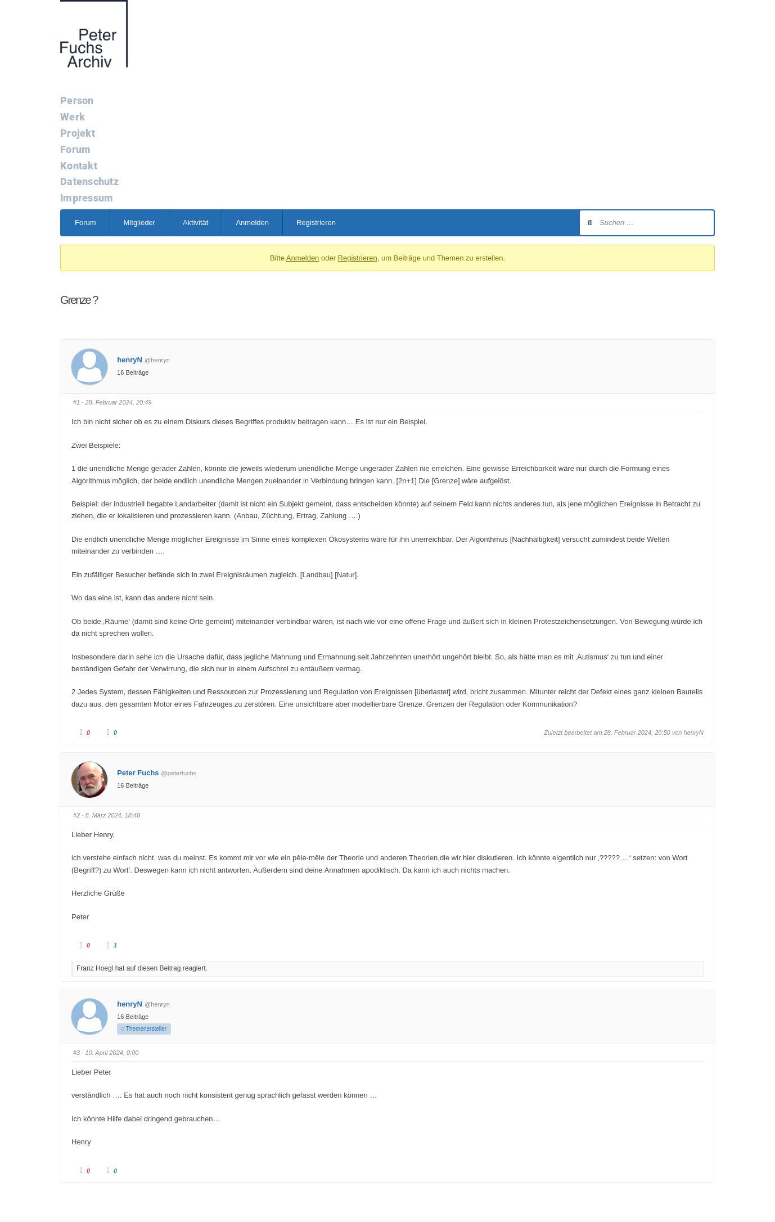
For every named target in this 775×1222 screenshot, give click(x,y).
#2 (76, 815)
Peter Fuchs (138, 773)
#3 (76, 1052)
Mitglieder (139, 222)
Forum (85, 222)
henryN (129, 360)
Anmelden (252, 222)
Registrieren (316, 222)
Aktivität (196, 222)
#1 (76, 402)
